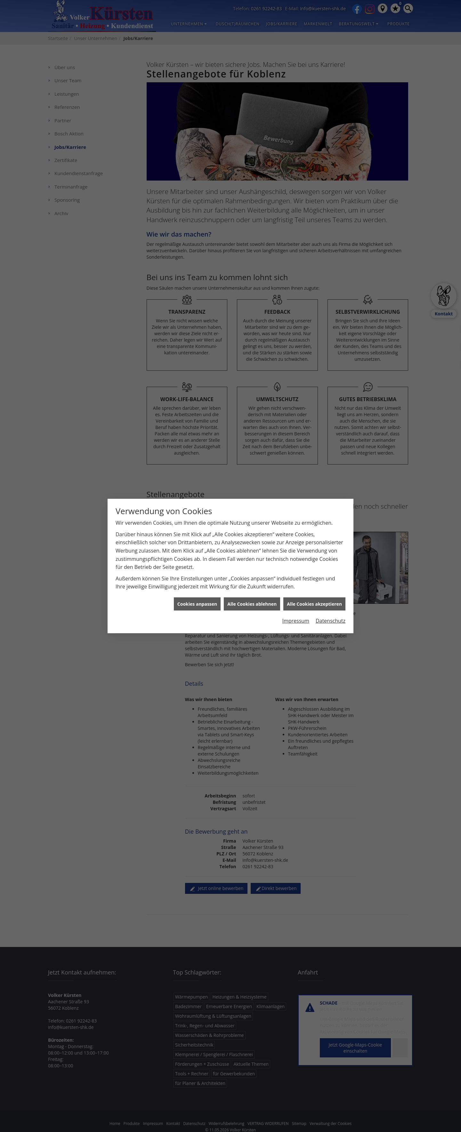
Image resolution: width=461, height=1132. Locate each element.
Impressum (295, 576)
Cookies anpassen (197, 559)
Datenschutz (330, 576)
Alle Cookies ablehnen (252, 559)
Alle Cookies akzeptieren (314, 559)
